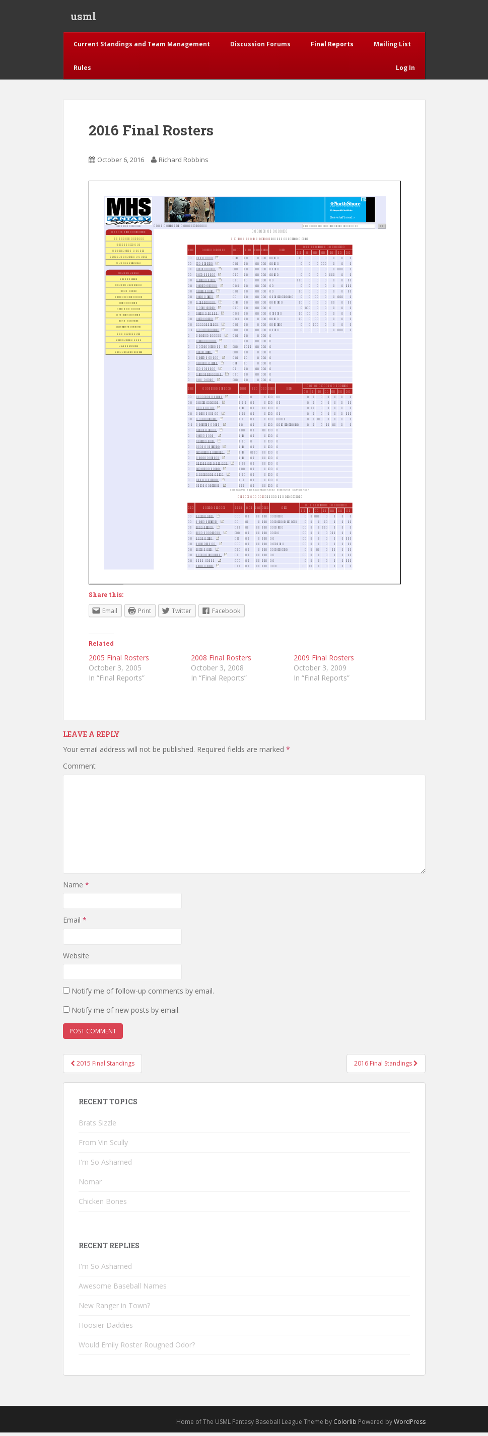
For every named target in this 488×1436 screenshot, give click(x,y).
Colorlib (345, 1425)
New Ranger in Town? (114, 1309)
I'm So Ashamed (105, 1165)
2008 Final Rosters (221, 661)
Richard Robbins (183, 163)
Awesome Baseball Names (123, 1289)
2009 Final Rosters (324, 661)
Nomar (90, 1185)
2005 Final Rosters (119, 661)
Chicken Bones (103, 1205)
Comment (79, 769)
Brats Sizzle (97, 1126)
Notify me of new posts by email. (126, 1013)
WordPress (410, 1425)
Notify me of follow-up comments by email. (143, 994)
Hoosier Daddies (106, 1328)
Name (76, 887)
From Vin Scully (103, 1146)
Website (76, 959)
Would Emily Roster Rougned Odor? (137, 1348)
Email (75, 923)
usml (83, 17)
